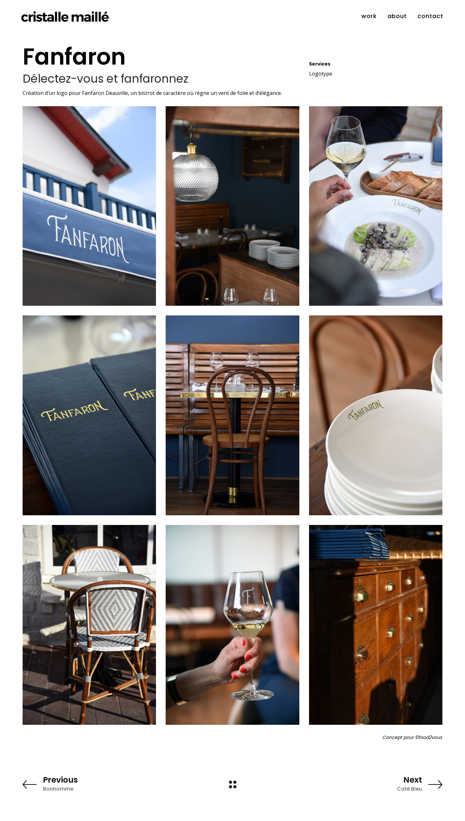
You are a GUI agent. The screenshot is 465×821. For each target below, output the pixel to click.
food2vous (430, 737)
